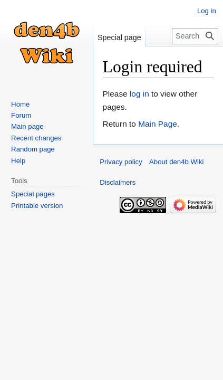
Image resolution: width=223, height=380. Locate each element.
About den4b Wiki (176, 162)
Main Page (157, 123)
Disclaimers (117, 182)
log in (139, 93)
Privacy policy (121, 162)
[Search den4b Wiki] (195, 36)
